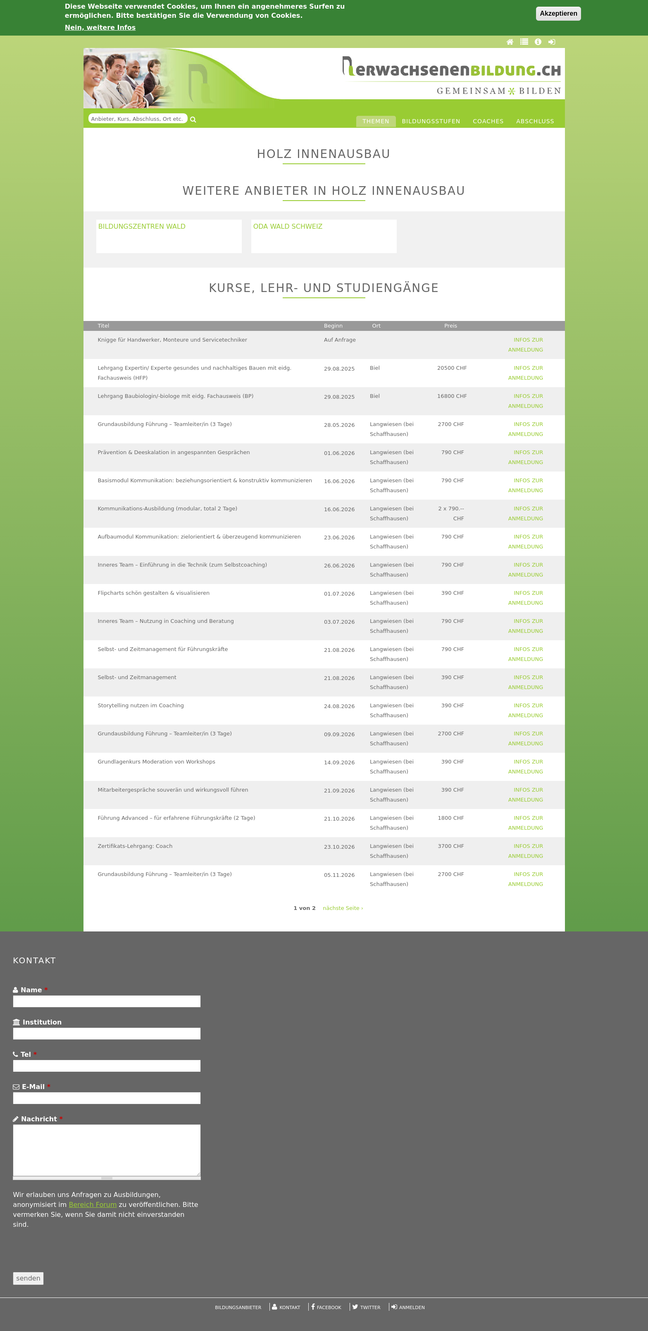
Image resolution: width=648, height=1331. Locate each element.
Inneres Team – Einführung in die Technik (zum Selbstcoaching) (182, 565)
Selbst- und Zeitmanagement (137, 677)
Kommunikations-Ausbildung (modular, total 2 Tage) (167, 508)
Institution (37, 1022)
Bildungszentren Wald (142, 226)
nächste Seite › (343, 908)
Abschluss (535, 121)
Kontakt (290, 1307)
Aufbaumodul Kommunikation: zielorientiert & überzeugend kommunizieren (199, 537)
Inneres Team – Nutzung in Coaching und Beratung (166, 621)
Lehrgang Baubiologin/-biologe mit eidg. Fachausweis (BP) (175, 396)
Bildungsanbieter (238, 1307)
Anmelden (412, 1307)
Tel (25, 1054)
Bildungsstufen (431, 121)
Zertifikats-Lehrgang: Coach (135, 846)
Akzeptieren (558, 13)
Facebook (329, 1307)
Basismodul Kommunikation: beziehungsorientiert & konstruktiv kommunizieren (205, 480)
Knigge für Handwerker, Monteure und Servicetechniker (172, 340)
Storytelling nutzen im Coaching (141, 705)
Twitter (370, 1307)
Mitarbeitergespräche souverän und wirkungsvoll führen (173, 790)
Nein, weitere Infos (100, 27)
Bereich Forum (93, 1205)
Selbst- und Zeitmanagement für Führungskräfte (163, 649)
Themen (375, 121)
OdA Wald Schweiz (288, 226)
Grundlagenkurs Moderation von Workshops (156, 762)
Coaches (488, 121)
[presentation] (75, 1256)
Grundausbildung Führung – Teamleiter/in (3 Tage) (165, 424)
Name (30, 990)
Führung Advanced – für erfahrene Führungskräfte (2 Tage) (176, 818)
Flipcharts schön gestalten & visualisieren (154, 593)
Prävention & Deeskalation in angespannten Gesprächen (174, 452)
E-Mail (31, 1087)
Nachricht (37, 1119)
